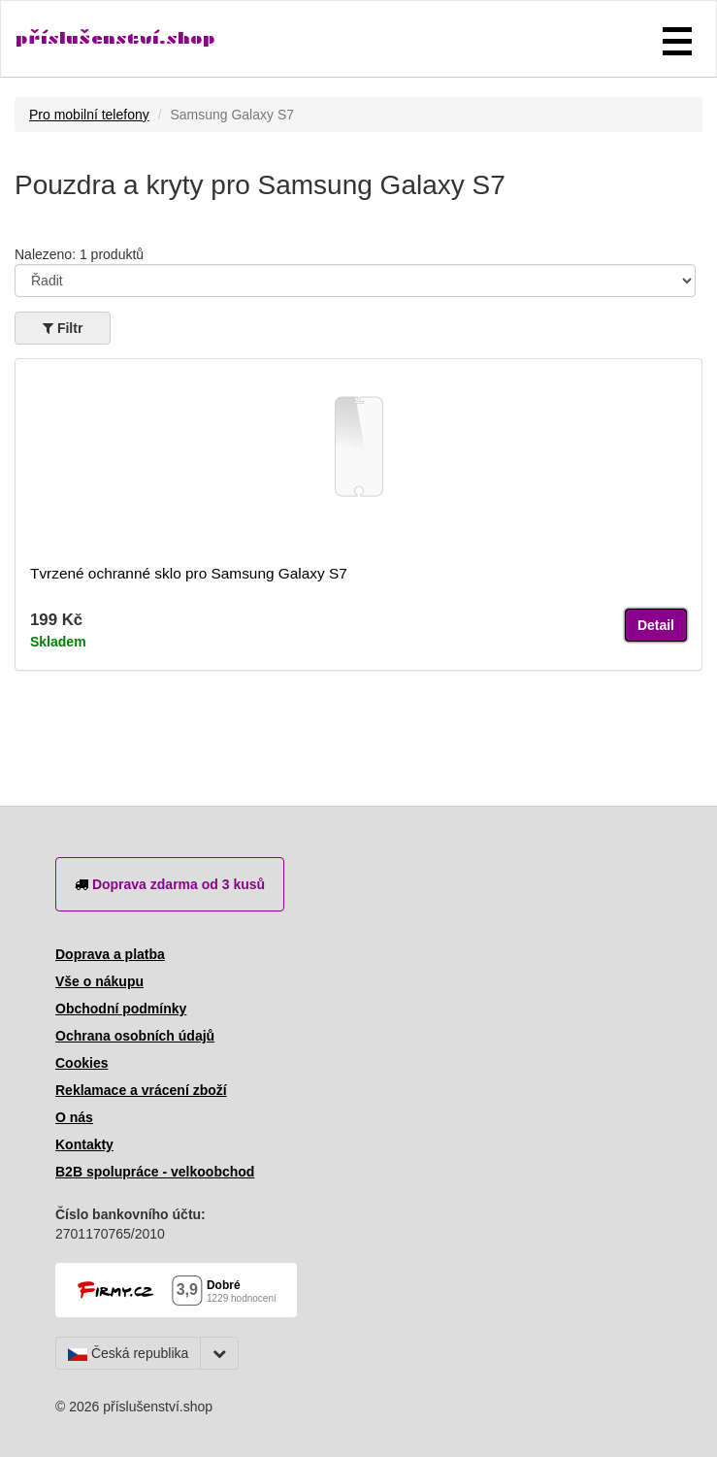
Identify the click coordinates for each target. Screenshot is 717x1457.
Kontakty (84, 1144)
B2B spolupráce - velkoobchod (154, 1171)
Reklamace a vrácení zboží (141, 1090)
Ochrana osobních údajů (134, 1035)
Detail (655, 625)
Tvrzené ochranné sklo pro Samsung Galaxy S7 (188, 573)
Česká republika (128, 1353)
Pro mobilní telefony (89, 114)
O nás (74, 1117)
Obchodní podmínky (120, 1008)
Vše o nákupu (99, 981)
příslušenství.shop (115, 38)
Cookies (81, 1063)
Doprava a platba (110, 954)
